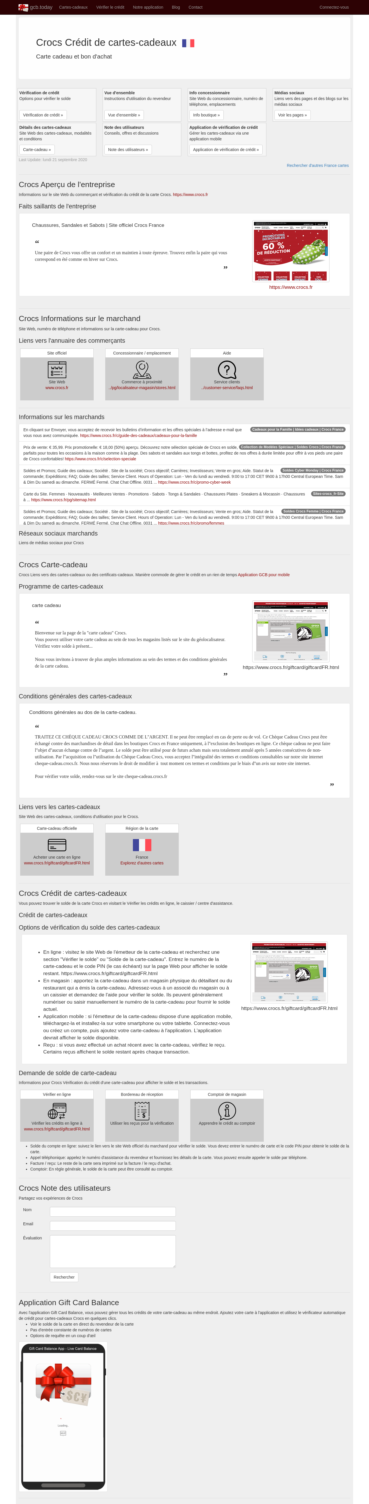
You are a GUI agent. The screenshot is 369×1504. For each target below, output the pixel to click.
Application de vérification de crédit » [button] (226, 149)
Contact (195, 7)
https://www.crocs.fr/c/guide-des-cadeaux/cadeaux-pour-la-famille (138, 435)
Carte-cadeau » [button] (37, 149)
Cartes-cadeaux (73, 7)
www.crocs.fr (57, 387)
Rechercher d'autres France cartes (318, 165)
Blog (176, 7)
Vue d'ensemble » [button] (124, 115)
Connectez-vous (334, 7)
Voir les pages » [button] (292, 115)
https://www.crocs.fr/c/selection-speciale (100, 459)
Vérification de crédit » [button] (43, 115)
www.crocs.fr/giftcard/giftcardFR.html (57, 863)
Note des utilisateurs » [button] (128, 149)
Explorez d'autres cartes (142, 863)
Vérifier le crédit (110, 7)
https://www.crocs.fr (190, 194)
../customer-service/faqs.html (227, 387)
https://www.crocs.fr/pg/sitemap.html (63, 499)
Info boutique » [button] (206, 115)
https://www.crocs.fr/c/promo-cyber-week (194, 482)
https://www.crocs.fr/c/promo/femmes (191, 523)
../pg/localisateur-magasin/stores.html (142, 387)
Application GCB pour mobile (264, 574)
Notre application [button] (148, 7)
